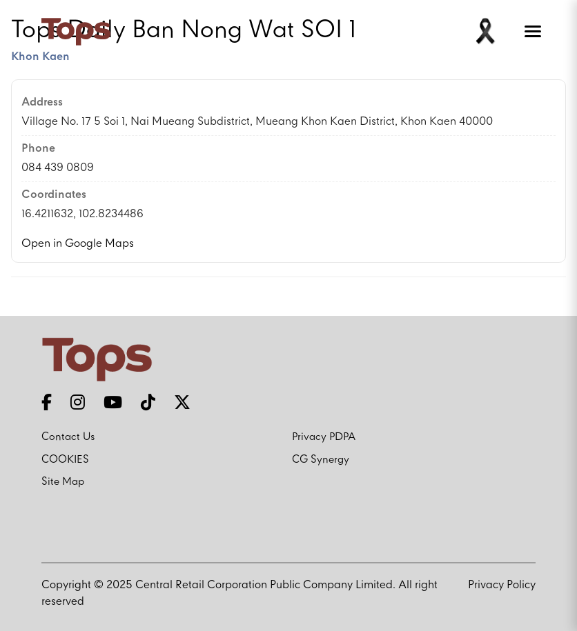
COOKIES (65, 460)
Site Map (62, 482)
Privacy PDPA (323, 437)
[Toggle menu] (530, 31)
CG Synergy (320, 460)
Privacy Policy (502, 585)
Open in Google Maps (77, 243)
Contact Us (68, 437)
